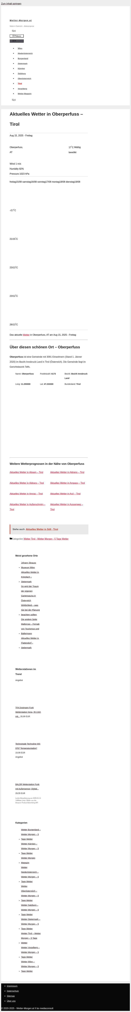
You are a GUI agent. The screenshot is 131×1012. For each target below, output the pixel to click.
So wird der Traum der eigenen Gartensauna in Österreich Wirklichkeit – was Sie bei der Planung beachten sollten (30, 600)
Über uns (11, 1001)
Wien (20, 48)
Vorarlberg (22, 89)
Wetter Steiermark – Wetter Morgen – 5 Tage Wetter (30, 924)
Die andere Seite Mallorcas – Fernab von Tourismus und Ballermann (30, 626)
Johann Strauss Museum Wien (28, 565)
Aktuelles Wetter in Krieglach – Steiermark (30, 577)
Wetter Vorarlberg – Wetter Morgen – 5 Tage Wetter (30, 952)
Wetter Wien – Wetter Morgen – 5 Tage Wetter (30, 966)
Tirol (20, 83)
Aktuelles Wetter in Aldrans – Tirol (67, 472)
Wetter (26, 335)
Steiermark (22, 63)
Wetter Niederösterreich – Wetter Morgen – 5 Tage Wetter (30, 874)
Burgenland (23, 58)
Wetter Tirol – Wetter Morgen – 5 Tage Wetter (31, 938)
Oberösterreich (24, 78)
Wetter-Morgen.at (21, 20)
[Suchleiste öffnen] (14, 31)
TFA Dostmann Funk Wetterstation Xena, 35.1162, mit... (28, 712)
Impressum (12, 986)
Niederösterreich (25, 53)
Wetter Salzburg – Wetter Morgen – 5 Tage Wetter (30, 910)
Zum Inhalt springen (11, 3)
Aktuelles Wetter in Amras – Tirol (26, 493)
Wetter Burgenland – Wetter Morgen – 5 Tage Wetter (31, 834)
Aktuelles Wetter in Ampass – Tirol (67, 483)
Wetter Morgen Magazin (28, 860)
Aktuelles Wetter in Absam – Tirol (26, 472)
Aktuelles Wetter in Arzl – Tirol (65, 493)
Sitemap (11, 996)
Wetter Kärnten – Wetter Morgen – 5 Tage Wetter (30, 848)
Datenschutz (13, 991)
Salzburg (22, 73)
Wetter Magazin (24, 94)
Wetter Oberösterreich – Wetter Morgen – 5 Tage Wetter (30, 893)
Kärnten (21, 68)
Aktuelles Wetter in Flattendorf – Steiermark (30, 643)
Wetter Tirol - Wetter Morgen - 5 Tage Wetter (46, 539)
